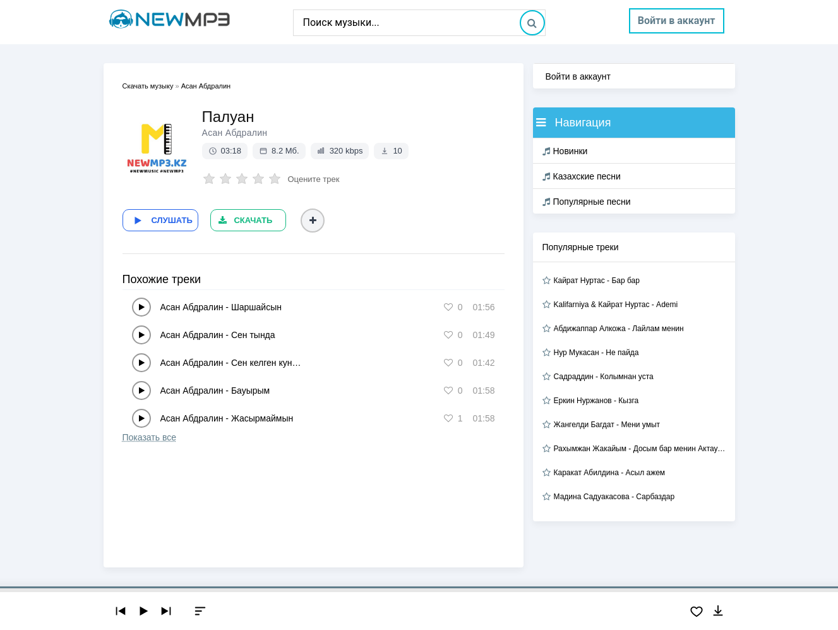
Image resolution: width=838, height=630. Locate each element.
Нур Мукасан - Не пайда (596, 352)
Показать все (149, 437)
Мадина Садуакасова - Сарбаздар (614, 496)
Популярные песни (586, 201)
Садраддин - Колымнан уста (604, 376)
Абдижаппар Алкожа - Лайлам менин (619, 328)
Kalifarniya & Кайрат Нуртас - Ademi (616, 304)
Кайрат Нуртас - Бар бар (597, 280)
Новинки (565, 151)
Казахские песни (581, 176)
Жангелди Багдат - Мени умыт (607, 424)
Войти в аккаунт (676, 21)
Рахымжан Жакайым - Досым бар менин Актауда (640, 448)
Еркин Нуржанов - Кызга (596, 400)
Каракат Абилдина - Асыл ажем (610, 472)
